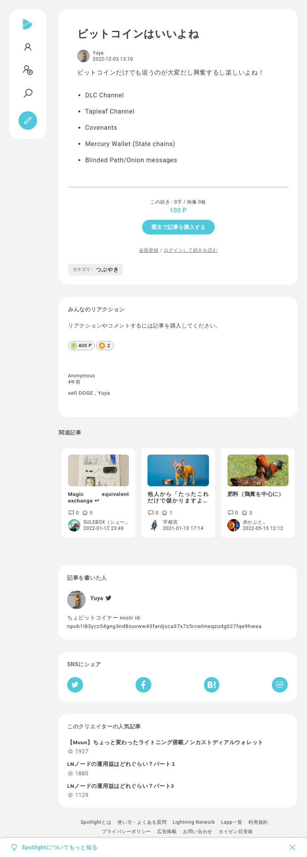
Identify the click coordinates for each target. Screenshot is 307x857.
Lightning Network (194, 822)
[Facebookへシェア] (143, 684)
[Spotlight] (27, 30)
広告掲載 (167, 831)
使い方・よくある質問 (141, 822)
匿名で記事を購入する (178, 227)
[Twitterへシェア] (75, 684)
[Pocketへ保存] (280, 684)
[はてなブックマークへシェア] (211, 684)
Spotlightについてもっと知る (60, 847)
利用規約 (258, 822)
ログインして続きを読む (191, 250)
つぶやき (96, 269)
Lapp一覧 (232, 822)
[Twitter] (107, 598)
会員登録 (149, 250)
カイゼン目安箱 (236, 831)
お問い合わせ (197, 831)
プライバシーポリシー (126, 831)
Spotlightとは (96, 822)
